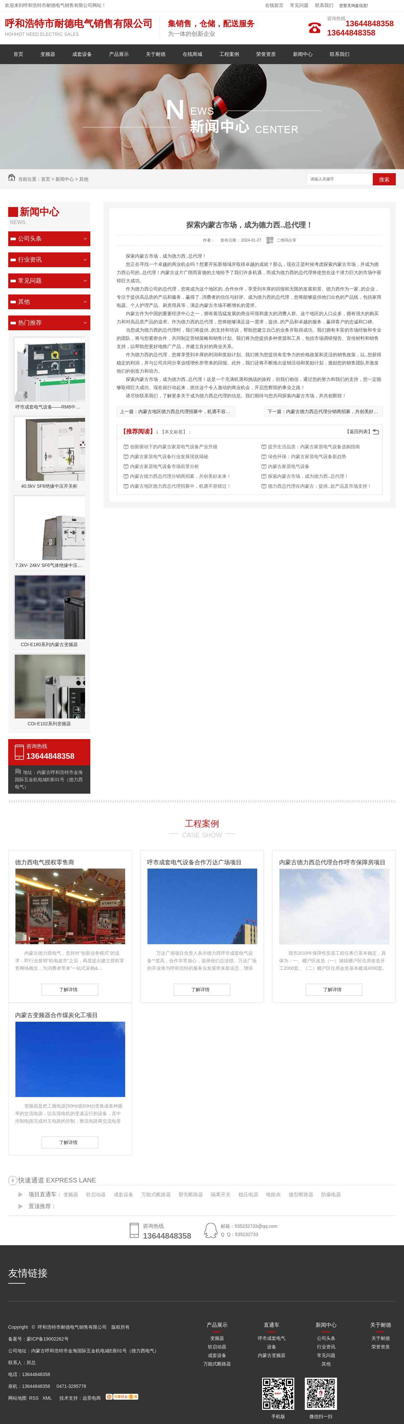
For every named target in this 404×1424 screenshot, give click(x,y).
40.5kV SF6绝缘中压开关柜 (49, 486)
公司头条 (30, 238)
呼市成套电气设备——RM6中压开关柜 (49, 406)
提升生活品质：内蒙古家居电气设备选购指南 (314, 446)
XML (47, 1398)
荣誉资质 (266, 54)
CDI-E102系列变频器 (49, 723)
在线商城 (192, 54)
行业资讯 (30, 259)
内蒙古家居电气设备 (288, 466)
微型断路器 (301, 1194)
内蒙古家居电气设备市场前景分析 (164, 466)
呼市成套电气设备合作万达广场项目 (194, 862)
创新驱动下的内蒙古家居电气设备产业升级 (173, 446)
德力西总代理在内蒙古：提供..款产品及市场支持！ (320, 486)
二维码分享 (286, 240)
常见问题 (299, 5)
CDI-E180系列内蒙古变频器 (49, 644)
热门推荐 (30, 322)
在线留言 (274, 5)
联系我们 (324, 5)
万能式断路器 (156, 1194)
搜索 (384, 179)
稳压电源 (248, 1194)
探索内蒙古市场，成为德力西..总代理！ (308, 476)
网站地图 (17, 1398)
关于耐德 (156, 54)
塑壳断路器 (190, 1194)
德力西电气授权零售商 (44, 862)
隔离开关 (221, 1194)
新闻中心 (303, 54)
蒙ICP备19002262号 (48, 1339)
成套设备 (82, 54)
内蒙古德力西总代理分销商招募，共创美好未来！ (336, 411)
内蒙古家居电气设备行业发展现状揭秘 (169, 456)
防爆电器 (331, 1194)
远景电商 (91, 1398)
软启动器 (96, 1194)
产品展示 (119, 54)
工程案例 (229, 54)
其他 (83, 179)
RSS (34, 1398)
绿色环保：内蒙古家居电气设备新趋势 (307, 456)
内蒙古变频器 (271, 1355)
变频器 (47, 54)
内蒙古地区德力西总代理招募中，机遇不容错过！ (188, 411)
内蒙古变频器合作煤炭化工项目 (56, 1015)
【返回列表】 (358, 431)
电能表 (273, 1194)
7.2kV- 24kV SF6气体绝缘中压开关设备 (49, 565)
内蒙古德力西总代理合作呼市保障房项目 (332, 862)
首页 (18, 54)
